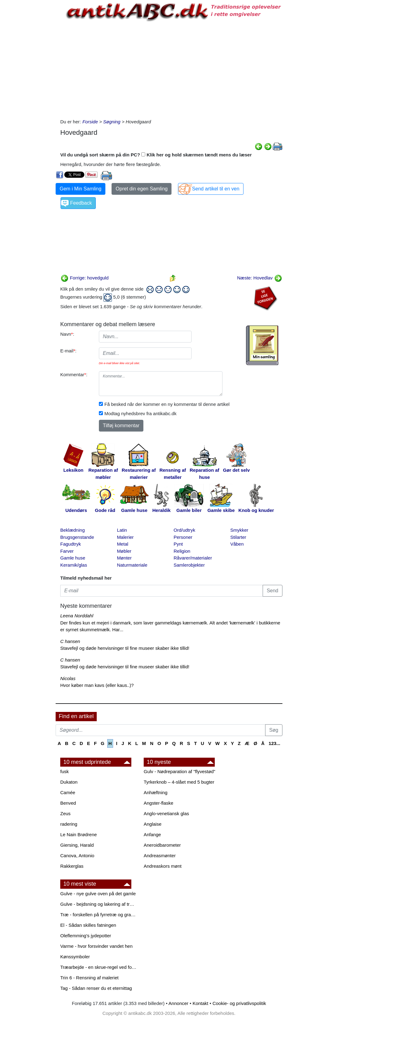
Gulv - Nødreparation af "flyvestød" (179, 771)
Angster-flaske (158, 803)
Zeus (65, 813)
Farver (67, 551)
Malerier (125, 537)
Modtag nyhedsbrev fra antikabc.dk (140, 413)
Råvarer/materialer (193, 557)
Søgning (112, 121)
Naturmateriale (132, 565)
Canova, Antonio (77, 855)
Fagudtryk (70, 544)
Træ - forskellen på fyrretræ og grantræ (99, 914)
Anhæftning (155, 792)
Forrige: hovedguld (84, 277)
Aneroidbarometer (162, 845)
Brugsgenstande (77, 537)
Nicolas (67, 678)
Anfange (152, 834)
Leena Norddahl (76, 615)
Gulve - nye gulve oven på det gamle (98, 893)
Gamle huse (72, 557)
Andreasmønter (160, 855)
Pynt (178, 544)
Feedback (81, 203)
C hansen (70, 641)
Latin (122, 530)
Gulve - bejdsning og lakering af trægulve (99, 904)
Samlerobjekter (189, 565)
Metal (122, 544)
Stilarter (238, 537)
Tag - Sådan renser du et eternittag (96, 988)
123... (274, 743)
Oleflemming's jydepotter (85, 935)
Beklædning (72, 530)
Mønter (124, 557)
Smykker (239, 530)
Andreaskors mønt (163, 866)
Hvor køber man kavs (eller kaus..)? (97, 685)
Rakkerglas (71, 866)
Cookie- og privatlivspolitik (239, 1003)
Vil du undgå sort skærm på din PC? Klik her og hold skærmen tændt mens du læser (156, 154)
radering (68, 824)
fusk (64, 771)
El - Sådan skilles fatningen (88, 925)
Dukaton (69, 782)
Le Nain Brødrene (78, 834)
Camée (67, 792)
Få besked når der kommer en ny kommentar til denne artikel (167, 404)
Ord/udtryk (184, 530)
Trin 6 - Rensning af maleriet (89, 977)
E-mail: (68, 350)
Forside (90, 121)
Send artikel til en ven (215, 188)
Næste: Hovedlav (259, 277)
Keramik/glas (73, 565)
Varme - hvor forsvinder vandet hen (96, 946)
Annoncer (178, 1003)
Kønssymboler (75, 956)
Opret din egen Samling (141, 188)
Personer (183, 537)
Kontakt (200, 1003)
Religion (182, 551)
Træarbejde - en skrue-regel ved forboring (99, 967)
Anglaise (153, 824)
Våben (236, 544)
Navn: (67, 334)
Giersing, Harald (77, 845)
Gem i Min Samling (80, 188)
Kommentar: (73, 374)
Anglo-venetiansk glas (166, 813)
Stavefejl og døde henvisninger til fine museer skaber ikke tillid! (124, 648)
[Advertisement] (29, 93)
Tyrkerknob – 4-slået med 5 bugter (179, 782)
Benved (68, 803)
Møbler (124, 551)
